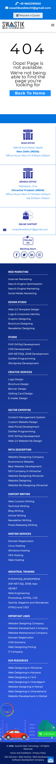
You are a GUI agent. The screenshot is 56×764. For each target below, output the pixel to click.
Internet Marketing (20, 279)
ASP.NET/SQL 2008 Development (28, 353)
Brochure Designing (20, 323)
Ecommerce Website (21, 461)
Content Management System (26, 417)
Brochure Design (18, 384)
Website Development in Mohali (27, 696)
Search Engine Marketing (23, 288)
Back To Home (30, 93)
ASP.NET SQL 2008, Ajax (23, 583)
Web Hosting (16, 560)
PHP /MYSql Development (24, 344)
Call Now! (47, 733)
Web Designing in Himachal (25, 667)
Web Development (42, 757)
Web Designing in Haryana (24, 672)
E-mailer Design (18, 398)
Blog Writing (15, 510)
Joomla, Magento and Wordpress (28, 602)
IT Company (15, 651)
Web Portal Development (23, 426)
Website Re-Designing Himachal (28, 485)
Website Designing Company (26, 457)
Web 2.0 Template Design (23, 309)
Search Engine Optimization (25, 284)
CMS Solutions (17, 642)
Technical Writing (18, 506)
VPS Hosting (15, 555)
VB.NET (12, 588)
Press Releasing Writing (22, 525)
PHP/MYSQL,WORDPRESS (24, 579)
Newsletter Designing (21, 328)
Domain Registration (21, 541)
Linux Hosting (16, 545)
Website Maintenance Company (27, 633)
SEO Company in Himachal (24, 471)
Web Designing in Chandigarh (26, 682)
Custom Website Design (23, 422)
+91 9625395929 (30, 3)
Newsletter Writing (19, 520)
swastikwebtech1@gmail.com (30, 8)
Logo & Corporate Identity (24, 314)
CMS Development (19, 349)
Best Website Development (25, 466)
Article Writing (17, 515)
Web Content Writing (21, 501)
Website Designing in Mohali (25, 686)
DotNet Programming (21, 358)
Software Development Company (28, 759)
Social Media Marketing (22, 293)
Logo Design (15, 379)
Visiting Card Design (20, 393)
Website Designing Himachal (25, 476)
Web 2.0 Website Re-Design (25, 441)
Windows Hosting (19, 550)
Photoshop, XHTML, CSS (22, 598)
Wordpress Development (23, 363)
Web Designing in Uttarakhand (27, 691)
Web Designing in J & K (22, 677)
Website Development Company (28, 628)
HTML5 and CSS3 (18, 607)
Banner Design (17, 388)
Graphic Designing (19, 319)
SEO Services (10, 757)
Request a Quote (28, 15)
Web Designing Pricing (22, 647)
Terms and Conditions (20, 753)
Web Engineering (19, 593)
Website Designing (19, 480)
